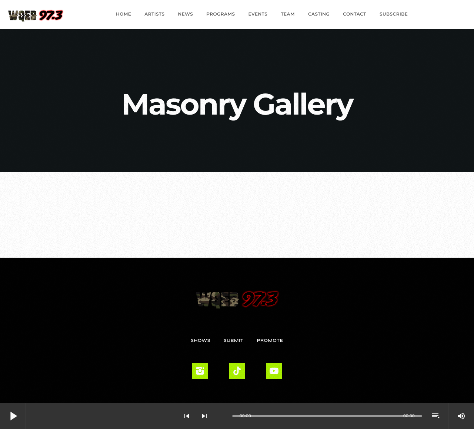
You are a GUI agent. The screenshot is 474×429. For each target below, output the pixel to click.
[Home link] (36, 14)
